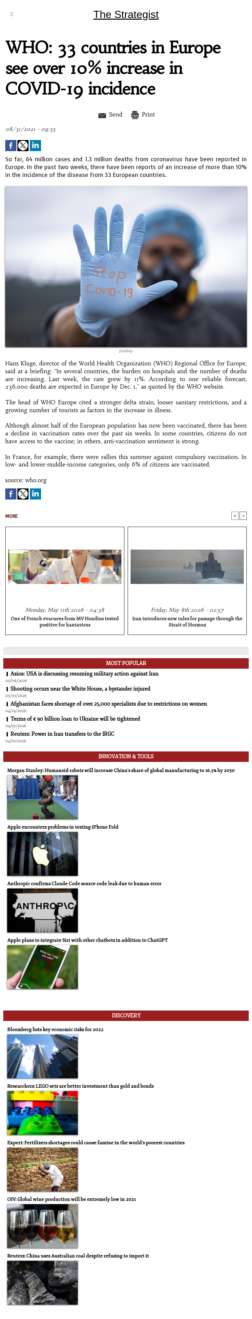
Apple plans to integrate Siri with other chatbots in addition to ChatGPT (87, 940)
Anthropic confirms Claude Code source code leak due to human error (84, 884)
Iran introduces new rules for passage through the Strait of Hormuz (187, 622)
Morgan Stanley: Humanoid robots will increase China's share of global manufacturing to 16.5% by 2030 (121, 770)
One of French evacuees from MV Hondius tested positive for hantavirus (65, 622)
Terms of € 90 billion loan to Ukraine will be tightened (75, 719)
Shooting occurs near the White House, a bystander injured (80, 689)
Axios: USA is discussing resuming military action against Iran (84, 674)
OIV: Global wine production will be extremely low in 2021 (71, 1199)
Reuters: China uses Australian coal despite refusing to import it (78, 1256)
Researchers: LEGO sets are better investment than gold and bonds (80, 1086)
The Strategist (125, 14)
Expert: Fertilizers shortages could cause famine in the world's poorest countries (95, 1143)
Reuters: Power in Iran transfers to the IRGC (62, 734)
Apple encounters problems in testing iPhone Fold (62, 827)
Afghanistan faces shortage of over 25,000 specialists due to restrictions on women (108, 704)
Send (109, 114)
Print (142, 114)
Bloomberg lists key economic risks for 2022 (55, 1030)
